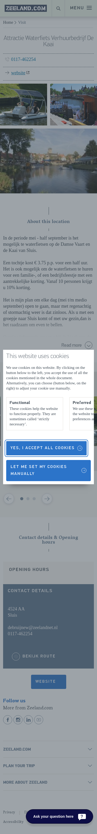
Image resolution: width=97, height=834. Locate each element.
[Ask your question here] (59, 816)
